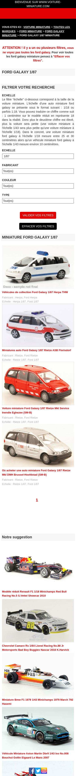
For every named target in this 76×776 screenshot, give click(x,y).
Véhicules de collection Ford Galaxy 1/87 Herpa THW (35, 292)
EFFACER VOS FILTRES (38, 226)
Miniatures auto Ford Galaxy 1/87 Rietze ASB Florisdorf (36, 350)
